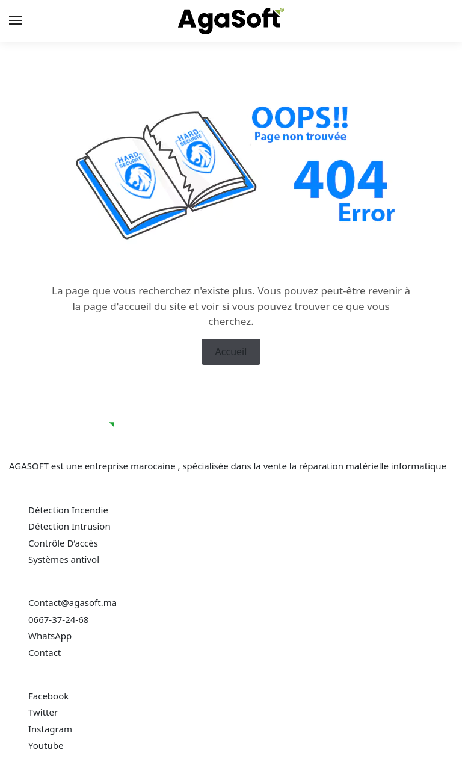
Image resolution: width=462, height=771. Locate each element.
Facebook (48, 696)
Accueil (231, 351)
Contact (45, 652)
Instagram (50, 729)
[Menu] (27, 21)
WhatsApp (50, 636)
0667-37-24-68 (58, 619)
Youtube (45, 745)
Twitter (43, 712)
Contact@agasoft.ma (72, 602)
